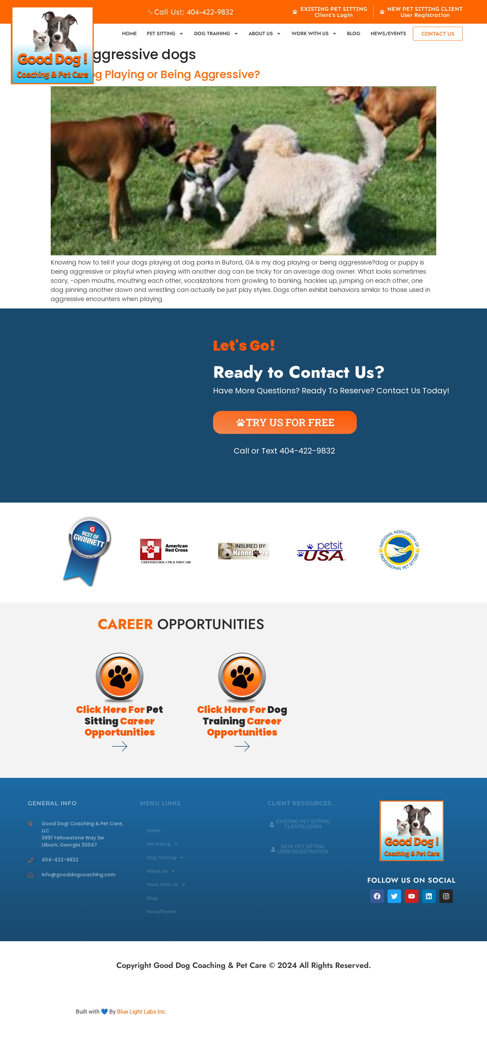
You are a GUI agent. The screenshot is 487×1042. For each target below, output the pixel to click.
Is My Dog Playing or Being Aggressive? (155, 74)
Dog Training (216, 33)
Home (129, 33)
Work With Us (314, 33)
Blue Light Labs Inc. (142, 1011)
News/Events (388, 33)
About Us (265, 33)
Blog (354, 33)
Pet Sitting (165, 33)
